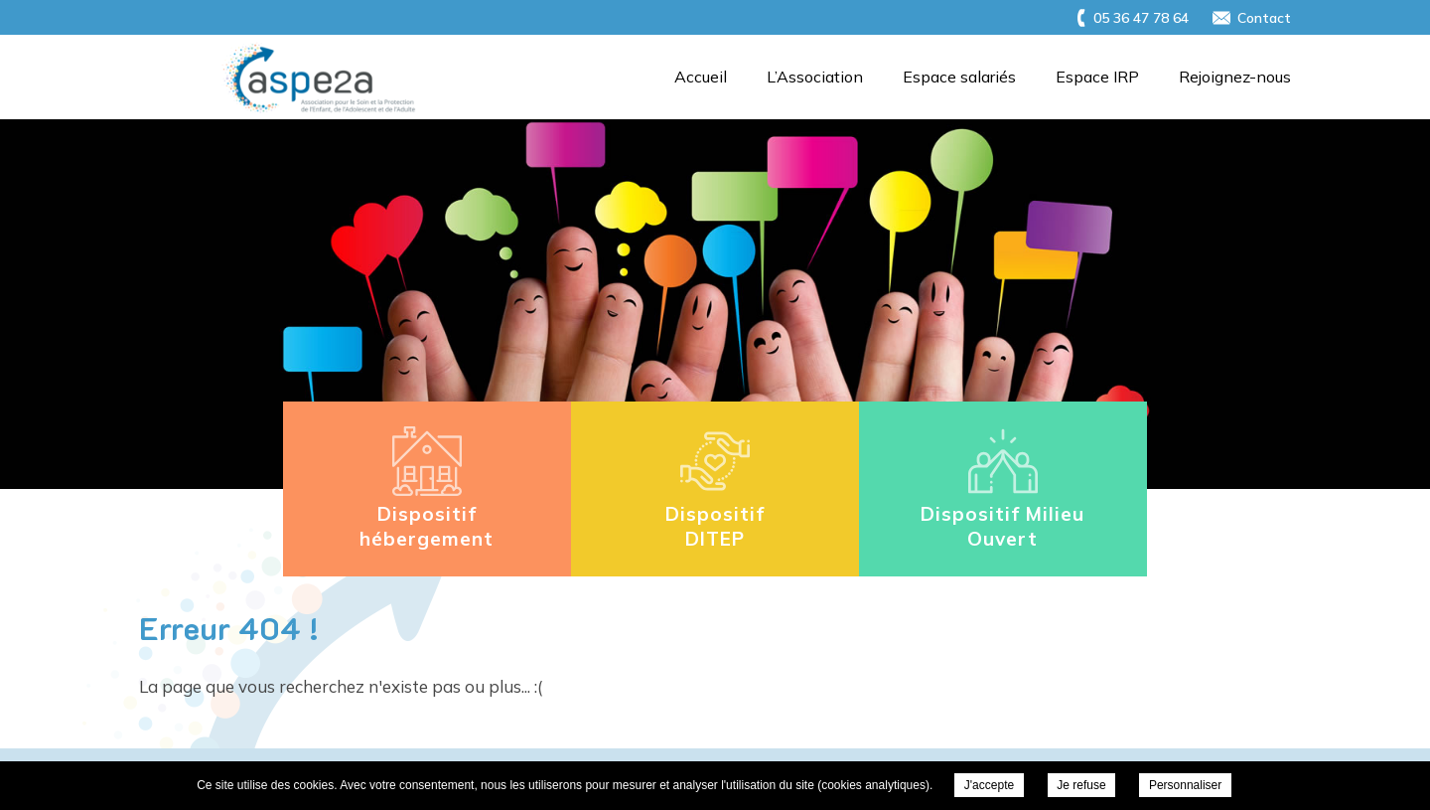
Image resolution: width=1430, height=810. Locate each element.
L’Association (815, 76)
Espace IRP (1097, 76)
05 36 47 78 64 (1141, 18)
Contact (1264, 18)
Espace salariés (959, 76)
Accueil (700, 76)
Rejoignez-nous (1235, 76)
